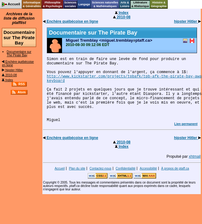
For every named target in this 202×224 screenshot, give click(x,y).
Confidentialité (125, 168)
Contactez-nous (100, 168)
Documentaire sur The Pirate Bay (19, 53)
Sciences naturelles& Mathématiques (105, 4)
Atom (21, 92)
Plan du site (77, 168)
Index (7, 80)
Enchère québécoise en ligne (70, 21)
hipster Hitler (12, 70)
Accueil (60, 168)
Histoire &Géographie (159, 4)
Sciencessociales (70, 4)
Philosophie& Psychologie (52, 4)
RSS (21, 84)
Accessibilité (148, 168)
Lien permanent (185, 124)
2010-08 (9, 75)
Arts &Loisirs (125, 4)
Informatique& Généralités (32, 4)
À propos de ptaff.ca (175, 168)
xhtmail (195, 156)
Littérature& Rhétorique (140, 4)
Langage (84, 4)
